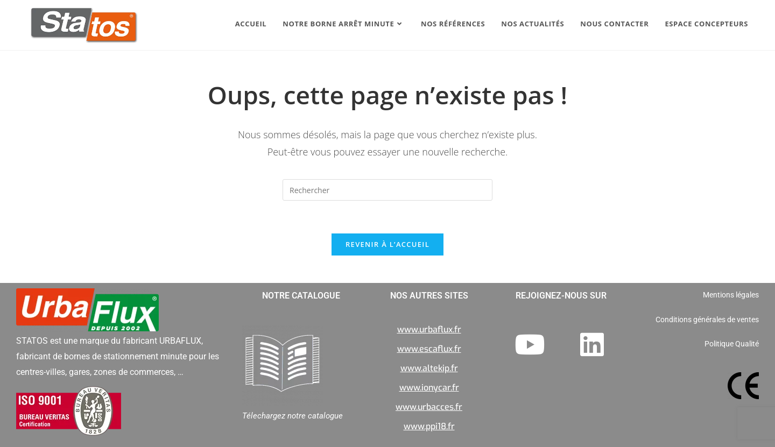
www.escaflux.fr (429, 348)
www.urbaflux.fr (429, 329)
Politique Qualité (731, 343)
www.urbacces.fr (429, 407)
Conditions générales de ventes (707, 319)
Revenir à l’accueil (387, 244)
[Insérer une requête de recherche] (387, 190)
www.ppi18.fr (429, 426)
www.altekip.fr (429, 368)
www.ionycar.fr (429, 387)
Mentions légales (731, 294)
